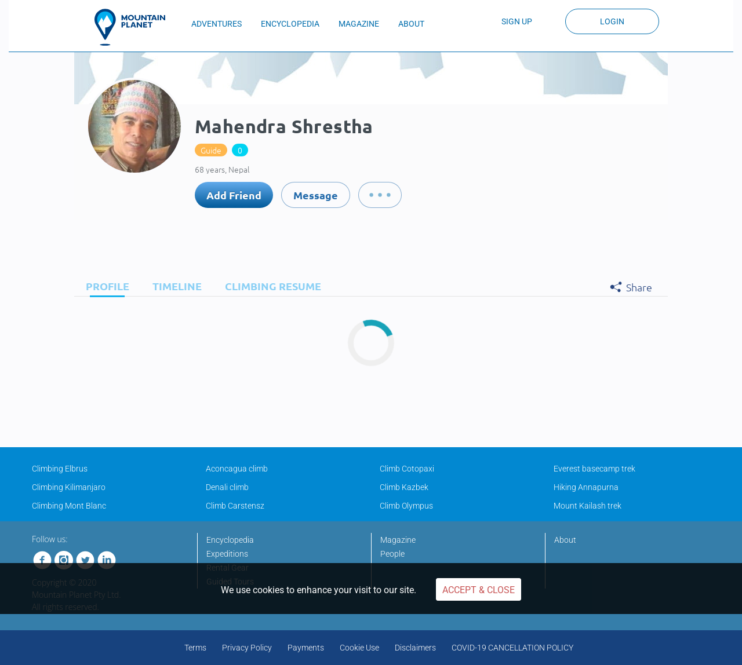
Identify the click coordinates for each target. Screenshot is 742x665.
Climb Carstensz (235, 505)
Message (315, 195)
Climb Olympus (406, 505)
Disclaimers (415, 647)
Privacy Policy (247, 647)
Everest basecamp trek (594, 468)
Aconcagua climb (237, 468)
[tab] (104, 286)
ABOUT (411, 23)
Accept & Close (478, 589)
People (392, 553)
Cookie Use (359, 647)
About (565, 540)
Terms (195, 647)
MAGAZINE (359, 23)
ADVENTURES (216, 23)
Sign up (516, 21)
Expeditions (227, 553)
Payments (306, 647)
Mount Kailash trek (587, 505)
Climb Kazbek (404, 487)
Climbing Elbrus (60, 468)
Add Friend (233, 195)
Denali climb (227, 487)
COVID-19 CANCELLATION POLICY (512, 647)
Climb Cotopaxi (407, 468)
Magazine (398, 540)
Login (612, 21)
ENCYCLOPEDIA (290, 23)
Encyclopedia (230, 540)
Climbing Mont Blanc (69, 505)
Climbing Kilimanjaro (69, 487)
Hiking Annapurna (586, 487)
